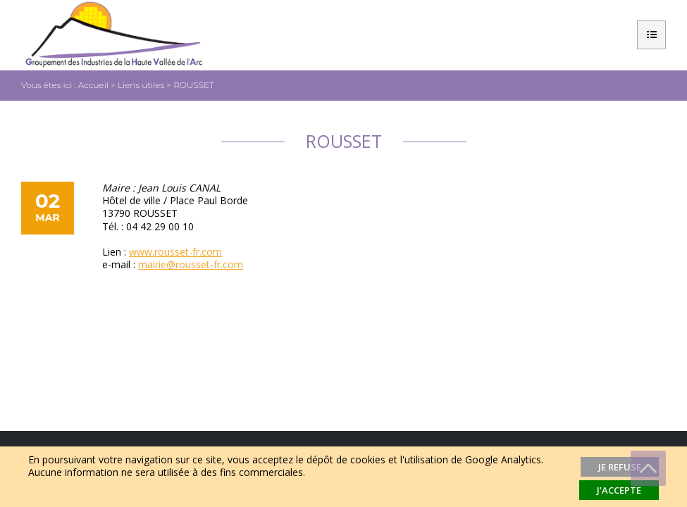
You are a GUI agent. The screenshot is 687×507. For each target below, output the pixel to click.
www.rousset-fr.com (175, 251)
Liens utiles (141, 85)
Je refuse (619, 467)
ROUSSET (193, 85)
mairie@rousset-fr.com (190, 264)
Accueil (93, 85)
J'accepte (619, 490)
